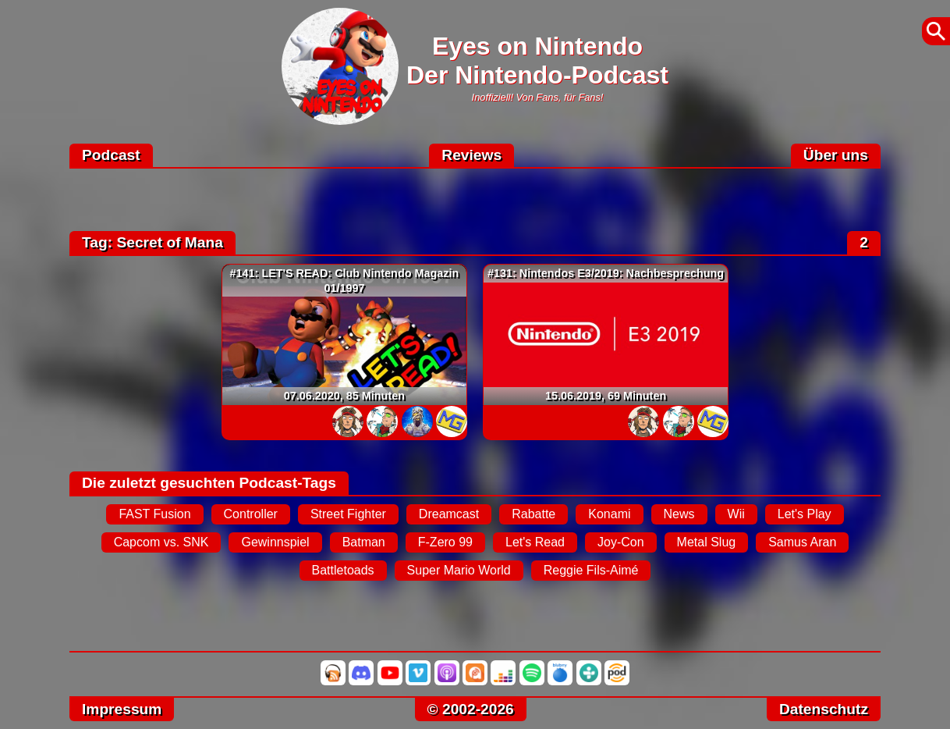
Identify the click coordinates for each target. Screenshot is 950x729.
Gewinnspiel (275, 542)
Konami (609, 514)
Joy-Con (620, 542)
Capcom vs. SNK (161, 542)
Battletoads (343, 570)
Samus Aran (802, 542)
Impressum (121, 709)
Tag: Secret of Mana (152, 242)
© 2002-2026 (470, 709)
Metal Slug (706, 542)
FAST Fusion (154, 514)
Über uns (835, 155)
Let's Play (804, 514)
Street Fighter (348, 514)
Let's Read (535, 542)
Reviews (471, 155)
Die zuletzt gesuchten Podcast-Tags (209, 483)
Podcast (111, 155)
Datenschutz (823, 709)
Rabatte (533, 514)
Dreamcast (449, 514)
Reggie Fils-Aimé (591, 570)
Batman (363, 542)
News (679, 514)
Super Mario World (459, 570)
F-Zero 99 (445, 542)
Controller (251, 514)
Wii (736, 514)
